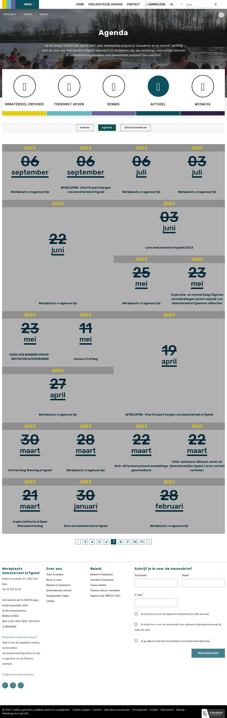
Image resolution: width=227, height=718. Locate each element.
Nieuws (85, 127)
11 (141, 542)
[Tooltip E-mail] (175, 593)
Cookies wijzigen (81, 709)
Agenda (107, 127)
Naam (185, 575)
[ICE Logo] (20, 4)
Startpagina (9, 14)
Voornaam (141, 575)
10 (135, 542)
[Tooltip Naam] (222, 574)
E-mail (138, 595)
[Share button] (221, 15)
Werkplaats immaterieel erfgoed (19, 637)
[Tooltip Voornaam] (175, 574)
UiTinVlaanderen (135, 127)
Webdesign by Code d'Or (15, 713)
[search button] (223, 4)
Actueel (28, 14)
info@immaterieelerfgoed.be (18, 674)
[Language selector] (213, 4)
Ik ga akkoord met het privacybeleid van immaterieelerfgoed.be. (172, 640)
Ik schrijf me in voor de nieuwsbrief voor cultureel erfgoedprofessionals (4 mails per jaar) (178, 627)
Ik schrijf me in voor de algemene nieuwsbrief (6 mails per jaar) (172, 614)
